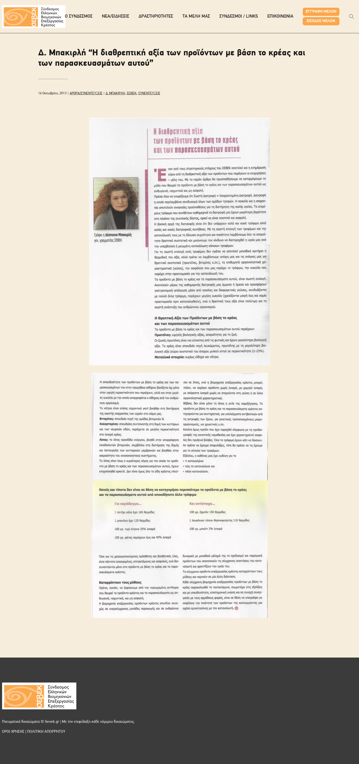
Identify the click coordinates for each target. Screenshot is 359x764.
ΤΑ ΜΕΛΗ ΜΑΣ (196, 16)
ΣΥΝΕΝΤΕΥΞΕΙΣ (149, 93)
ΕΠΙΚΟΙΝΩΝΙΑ (280, 16)
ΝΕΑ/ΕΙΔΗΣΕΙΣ (115, 16)
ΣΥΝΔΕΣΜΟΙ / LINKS (238, 16)
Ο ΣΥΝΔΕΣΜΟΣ (78, 16)
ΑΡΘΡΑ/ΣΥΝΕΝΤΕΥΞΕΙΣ (86, 93)
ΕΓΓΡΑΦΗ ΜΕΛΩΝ (321, 12)
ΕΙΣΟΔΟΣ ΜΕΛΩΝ (321, 21)
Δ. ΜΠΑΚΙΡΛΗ (115, 93)
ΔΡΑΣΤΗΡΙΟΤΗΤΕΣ (156, 16)
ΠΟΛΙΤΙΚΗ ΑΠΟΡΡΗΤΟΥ (46, 732)
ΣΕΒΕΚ (132, 93)
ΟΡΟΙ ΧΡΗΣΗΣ (13, 732)
